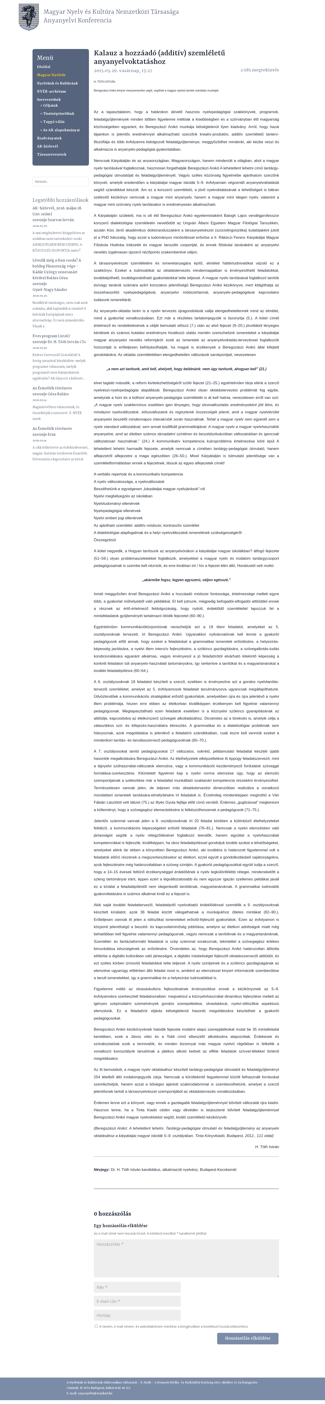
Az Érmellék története (52, 388)
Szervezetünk (49, 100)
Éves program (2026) (51, 336)
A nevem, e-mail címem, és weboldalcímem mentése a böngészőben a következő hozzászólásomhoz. (173, 1326)
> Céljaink (49, 105)
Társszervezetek (51, 154)
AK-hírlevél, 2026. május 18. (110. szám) (57, 211)
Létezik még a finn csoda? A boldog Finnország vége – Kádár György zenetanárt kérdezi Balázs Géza (56, 269)
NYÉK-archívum (51, 91)
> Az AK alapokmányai (60, 130)
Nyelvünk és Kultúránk (57, 83)
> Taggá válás (52, 122)
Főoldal (43, 67)
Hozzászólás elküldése (248, 1338)
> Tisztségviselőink (57, 114)
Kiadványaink (49, 138)
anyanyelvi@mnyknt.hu (95, 1393)
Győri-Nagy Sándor (49, 290)
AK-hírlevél (47, 146)
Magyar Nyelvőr (51, 75)
